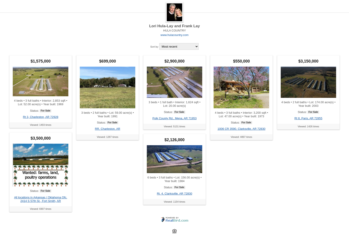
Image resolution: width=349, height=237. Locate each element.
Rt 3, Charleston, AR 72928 (40, 117)
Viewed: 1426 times (308, 126)
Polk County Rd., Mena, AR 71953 (174, 118)
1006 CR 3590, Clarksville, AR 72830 (242, 128)
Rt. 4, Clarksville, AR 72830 (174, 193)
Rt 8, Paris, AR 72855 (308, 118)
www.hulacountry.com (174, 35)
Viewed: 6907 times (40, 209)
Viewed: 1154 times (174, 201)
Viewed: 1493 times (40, 125)
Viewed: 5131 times (174, 126)
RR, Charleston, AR (107, 128)
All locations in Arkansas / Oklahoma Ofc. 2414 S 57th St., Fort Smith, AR (40, 199)
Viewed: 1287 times (107, 137)
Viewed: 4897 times (241, 137)
